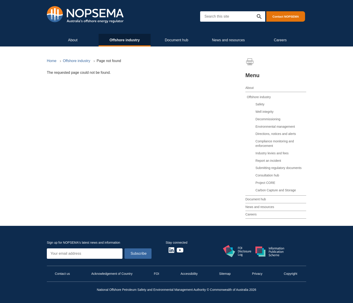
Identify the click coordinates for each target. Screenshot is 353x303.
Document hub (176, 40)
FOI (156, 273)
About (72, 40)
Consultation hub (267, 175)
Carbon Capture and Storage (276, 190)
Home (52, 61)
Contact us (62, 273)
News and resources (228, 40)
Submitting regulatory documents (279, 168)
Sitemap (225, 273)
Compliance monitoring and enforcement (275, 143)
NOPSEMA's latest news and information (91, 242)
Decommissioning (268, 119)
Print (249, 61)
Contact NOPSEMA (285, 16)
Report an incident (268, 160)
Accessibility (189, 273)
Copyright (290, 273)
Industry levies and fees (272, 153)
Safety (260, 104)
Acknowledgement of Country (112, 273)
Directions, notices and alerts (276, 134)
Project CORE (265, 183)
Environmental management (275, 126)
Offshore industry (124, 40)
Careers (280, 40)
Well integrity (265, 111)
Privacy (257, 273)
